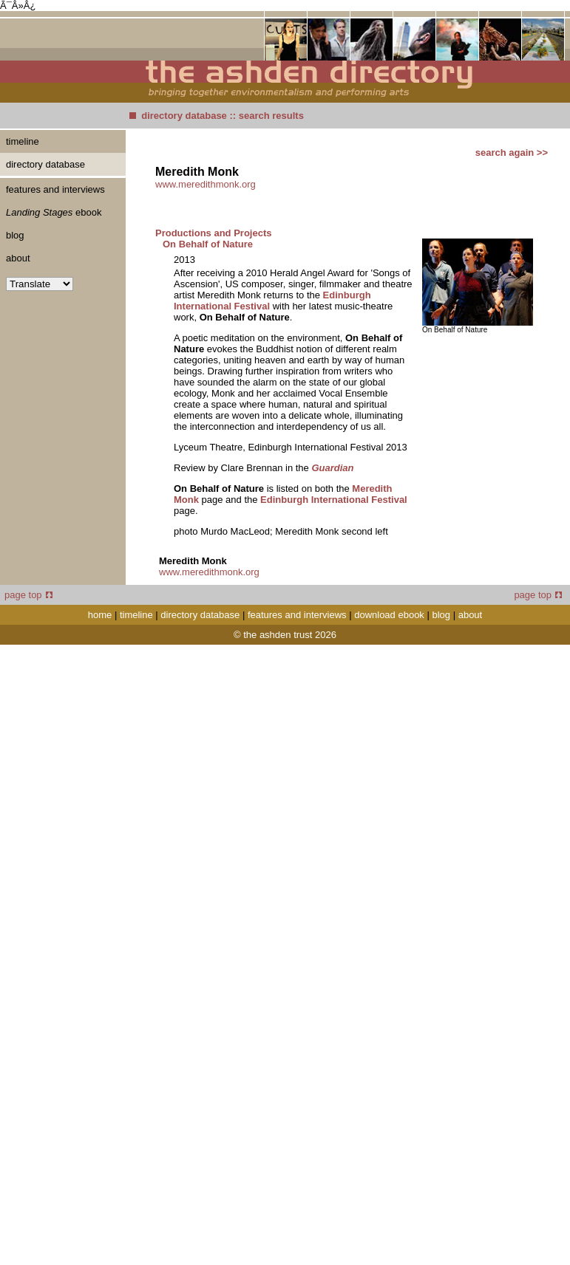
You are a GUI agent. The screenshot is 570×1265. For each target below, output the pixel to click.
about (18, 258)
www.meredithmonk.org (205, 184)
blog (15, 235)
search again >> (511, 152)
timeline (22, 141)
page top (28, 594)
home (100, 614)
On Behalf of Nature (208, 244)
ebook (53, 212)
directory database (184, 115)
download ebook (389, 614)
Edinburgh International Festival (333, 499)
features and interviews (55, 189)
